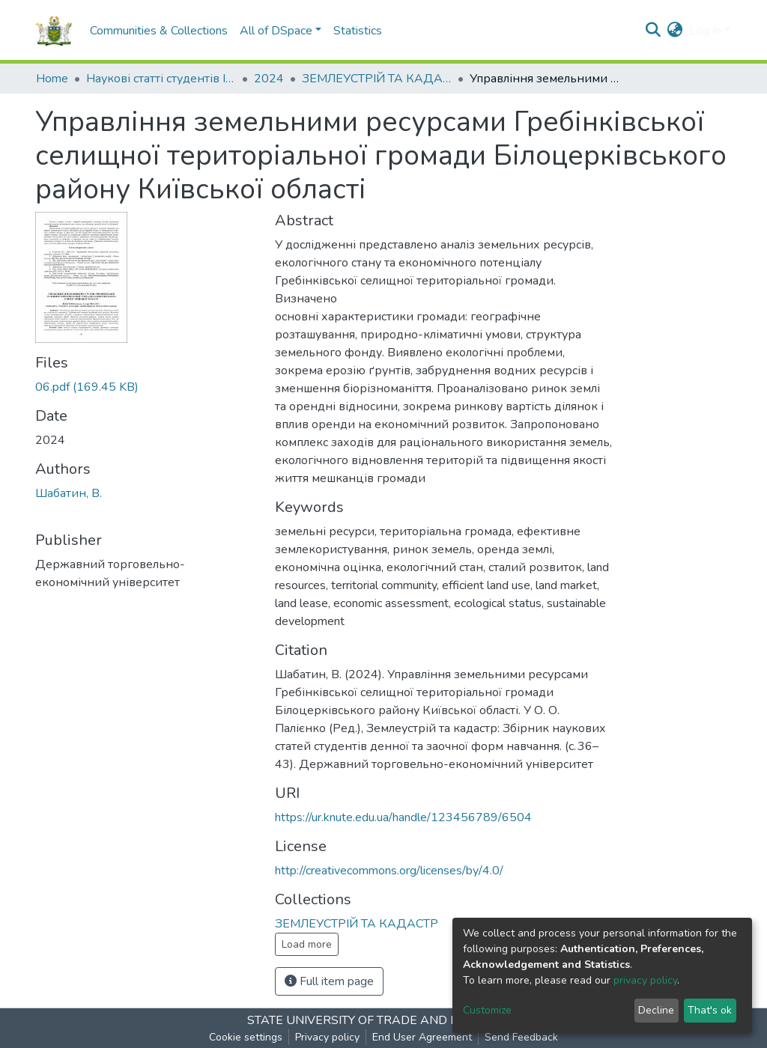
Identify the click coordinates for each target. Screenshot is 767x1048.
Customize (487, 1010)
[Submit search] (653, 31)
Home (52, 78)
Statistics (357, 30)
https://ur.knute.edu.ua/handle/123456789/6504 (403, 817)
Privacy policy (327, 1037)
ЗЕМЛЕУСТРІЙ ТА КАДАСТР (377, 78)
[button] (675, 31)
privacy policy (645, 980)
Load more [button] (307, 944)
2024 (269, 78)
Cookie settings (245, 1037)
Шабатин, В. (68, 493)
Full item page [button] (329, 981)
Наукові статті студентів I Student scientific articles (161, 78)
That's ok (710, 1010)
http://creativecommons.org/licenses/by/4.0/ (389, 870)
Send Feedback (521, 1037)
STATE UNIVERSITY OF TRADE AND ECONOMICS (384, 1020)
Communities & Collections (159, 30)
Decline (656, 1010)
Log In (705, 30)
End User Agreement (422, 1037)
